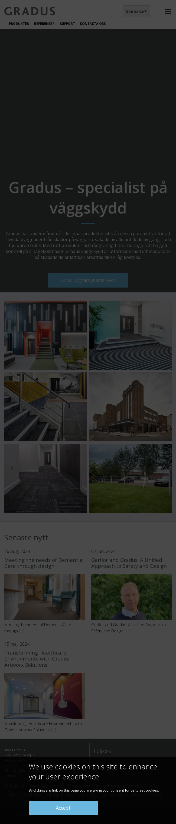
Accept (63, 808)
